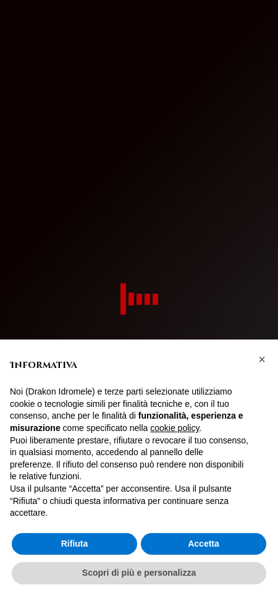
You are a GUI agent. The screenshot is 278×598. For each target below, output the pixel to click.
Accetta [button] (203, 544)
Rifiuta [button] (74, 544)
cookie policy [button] (174, 428)
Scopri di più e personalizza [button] (139, 573)
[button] (262, 359)
